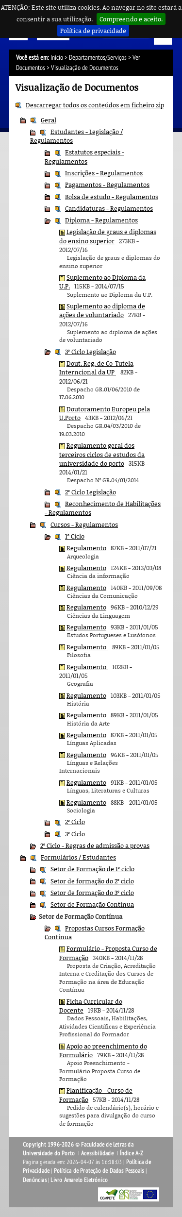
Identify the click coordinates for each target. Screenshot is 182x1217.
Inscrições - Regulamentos (104, 173)
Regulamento (86, 547)
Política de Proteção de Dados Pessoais (99, 1171)
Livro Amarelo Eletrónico (79, 1180)
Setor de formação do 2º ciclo (92, 881)
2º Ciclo (75, 821)
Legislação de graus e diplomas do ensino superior (107, 236)
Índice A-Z (132, 1153)
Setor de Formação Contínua (92, 904)
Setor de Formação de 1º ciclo (92, 868)
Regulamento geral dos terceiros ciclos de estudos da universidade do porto (102, 454)
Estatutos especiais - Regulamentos (84, 156)
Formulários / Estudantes (78, 857)
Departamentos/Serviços (98, 57)
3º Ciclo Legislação (90, 351)
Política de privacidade (93, 30)
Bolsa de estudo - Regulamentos (111, 196)
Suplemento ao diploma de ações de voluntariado (102, 310)
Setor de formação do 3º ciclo (92, 892)
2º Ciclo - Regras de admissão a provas (94, 845)
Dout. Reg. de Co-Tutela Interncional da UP (96, 367)
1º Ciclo (74, 536)
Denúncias (35, 1180)
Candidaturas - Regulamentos (109, 208)
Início (56, 57)
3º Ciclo (75, 833)
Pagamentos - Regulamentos (107, 184)
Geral (48, 120)
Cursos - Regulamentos (84, 524)
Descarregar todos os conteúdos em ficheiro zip (95, 105)
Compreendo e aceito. (131, 19)
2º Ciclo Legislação (90, 492)
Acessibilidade (97, 1153)
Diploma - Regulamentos (101, 220)
